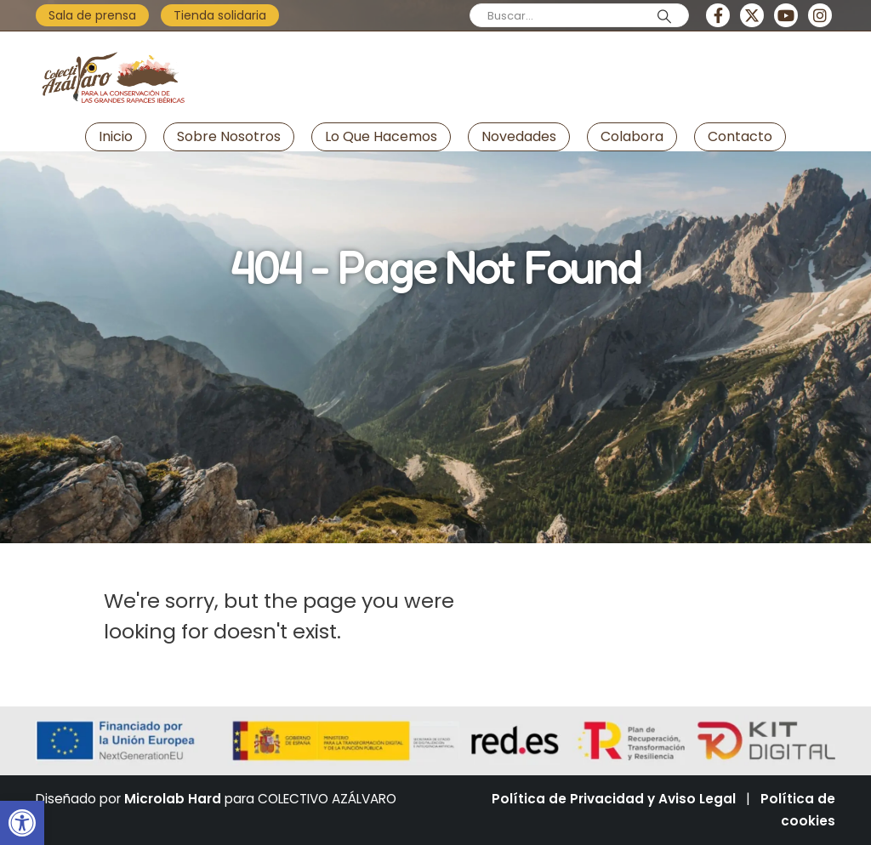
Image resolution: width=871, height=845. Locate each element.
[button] (22, 823)
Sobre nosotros (229, 136)
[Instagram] (820, 15)
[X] (752, 15)
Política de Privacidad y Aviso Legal (614, 799)
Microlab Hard (172, 799)
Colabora (632, 136)
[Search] (664, 16)
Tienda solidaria (220, 15)
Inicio (116, 136)
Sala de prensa (92, 15)
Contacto (740, 136)
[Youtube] (786, 15)
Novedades (518, 136)
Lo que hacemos (381, 136)
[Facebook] (718, 15)
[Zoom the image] (112, 46)
